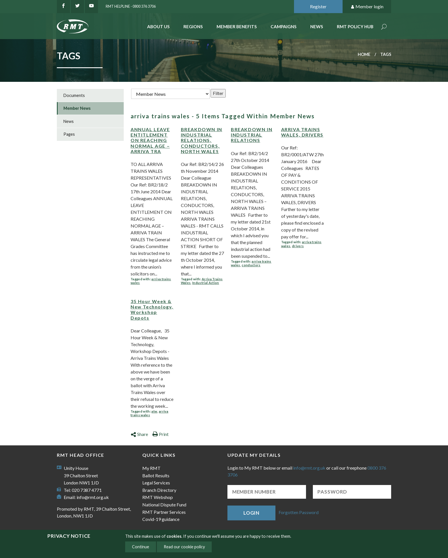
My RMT (151, 468)
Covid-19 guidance (160, 519)
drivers (298, 246)
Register (318, 6)
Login (251, 513)
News (316, 26)
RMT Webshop (157, 497)
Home (364, 54)
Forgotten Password (299, 512)
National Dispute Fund (164, 504)
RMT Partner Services (164, 512)
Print (160, 434)
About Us (158, 26)
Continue (140, 546)
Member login (367, 7)
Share (139, 434)
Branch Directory (159, 490)
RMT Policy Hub (355, 26)
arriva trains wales (149, 413)
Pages (69, 134)
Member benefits (237, 26)
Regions (193, 26)
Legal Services (156, 482)
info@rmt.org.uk (93, 497)
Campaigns (284, 26)
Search (384, 27)
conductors (251, 265)
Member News (77, 108)
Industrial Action (205, 283)
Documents (74, 95)
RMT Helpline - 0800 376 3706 (131, 6)
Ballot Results (155, 475)
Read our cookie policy (184, 546)
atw (154, 411)
